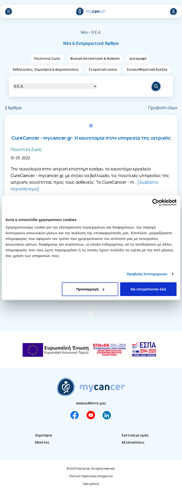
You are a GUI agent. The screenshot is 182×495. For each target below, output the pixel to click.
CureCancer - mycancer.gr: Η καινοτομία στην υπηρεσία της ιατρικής (91, 138)
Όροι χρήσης (91, 484)
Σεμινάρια (43, 435)
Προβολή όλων (162, 107)
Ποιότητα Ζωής (47, 58)
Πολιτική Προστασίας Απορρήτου (91, 476)
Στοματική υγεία (103, 69)
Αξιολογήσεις (133, 442)
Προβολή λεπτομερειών (147, 274)
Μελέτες (42, 442)
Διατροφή (138, 58)
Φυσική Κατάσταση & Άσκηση (95, 58)
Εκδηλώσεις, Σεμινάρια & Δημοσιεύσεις (46, 69)
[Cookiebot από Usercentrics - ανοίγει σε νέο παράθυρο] (156, 202)
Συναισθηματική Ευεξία (147, 69)
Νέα (84, 32)
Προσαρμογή (90, 289)
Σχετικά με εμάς (135, 435)
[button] (91, 43)
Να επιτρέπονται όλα (148, 289)
